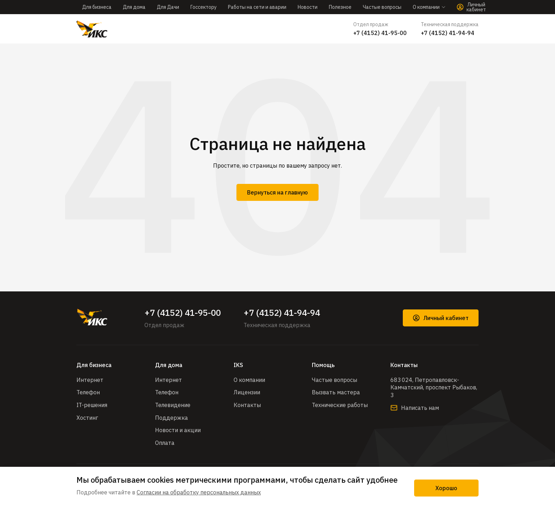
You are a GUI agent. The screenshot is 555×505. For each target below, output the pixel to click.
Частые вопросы (382, 7)
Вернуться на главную (277, 192)
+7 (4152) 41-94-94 (447, 33)
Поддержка (171, 417)
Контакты (247, 404)
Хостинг (87, 417)
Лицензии (247, 392)
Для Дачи (168, 7)
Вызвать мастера (336, 392)
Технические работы (340, 404)
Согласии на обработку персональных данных (199, 492)
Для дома (134, 7)
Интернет (89, 379)
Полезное (340, 7)
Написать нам (414, 407)
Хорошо (446, 488)
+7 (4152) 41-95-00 (380, 33)
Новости (307, 7)
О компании (249, 379)
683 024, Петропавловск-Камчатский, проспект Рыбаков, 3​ (433, 387)
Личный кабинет (441, 317)
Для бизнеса (96, 7)
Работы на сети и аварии (257, 7)
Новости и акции (178, 430)
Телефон (88, 392)
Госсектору (203, 7)
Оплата (164, 442)
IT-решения (91, 404)
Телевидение (172, 404)
